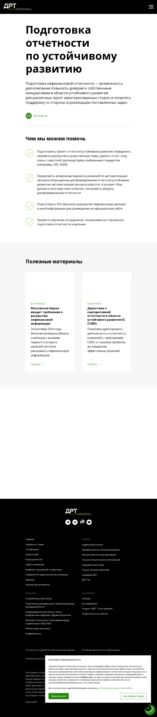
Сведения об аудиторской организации (47, 574)
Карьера (30, 579)
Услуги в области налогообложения (101, 559)
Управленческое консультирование (101, 549)
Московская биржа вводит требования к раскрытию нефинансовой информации (47, 315)
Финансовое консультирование (99, 554)
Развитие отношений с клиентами (44, 569)
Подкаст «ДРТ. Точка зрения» (97, 608)
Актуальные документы (38, 584)
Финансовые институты (38, 628)
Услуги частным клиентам (95, 569)
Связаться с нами (35, 544)
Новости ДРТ (32, 554)
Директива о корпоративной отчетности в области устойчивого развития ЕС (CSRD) (106, 315)
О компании (32, 549)
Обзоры (86, 598)
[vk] (75, 523)
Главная (30, 539)
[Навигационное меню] (151, 7)
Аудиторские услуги (92, 544)
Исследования (89, 603)
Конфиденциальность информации (101, 649)
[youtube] (89, 523)
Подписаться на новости (95, 613)
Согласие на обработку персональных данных (50, 649)
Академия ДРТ (89, 574)
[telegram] (68, 523)
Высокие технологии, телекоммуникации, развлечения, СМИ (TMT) (48, 622)
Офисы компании (35, 564)
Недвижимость (33, 633)
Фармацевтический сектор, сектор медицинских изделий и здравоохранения (48, 613)
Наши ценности (34, 559)
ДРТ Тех (86, 579)
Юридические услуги (93, 564)
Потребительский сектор (39, 598)
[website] (82, 523)
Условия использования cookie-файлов (116, 688)
